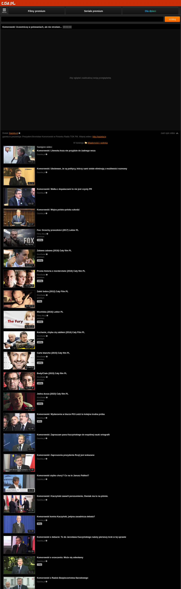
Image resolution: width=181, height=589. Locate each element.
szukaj (172, 19)
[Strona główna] (8, 3)
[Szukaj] (82, 19)
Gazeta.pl (13, 133)
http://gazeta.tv (99, 136)
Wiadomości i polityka (98, 143)
